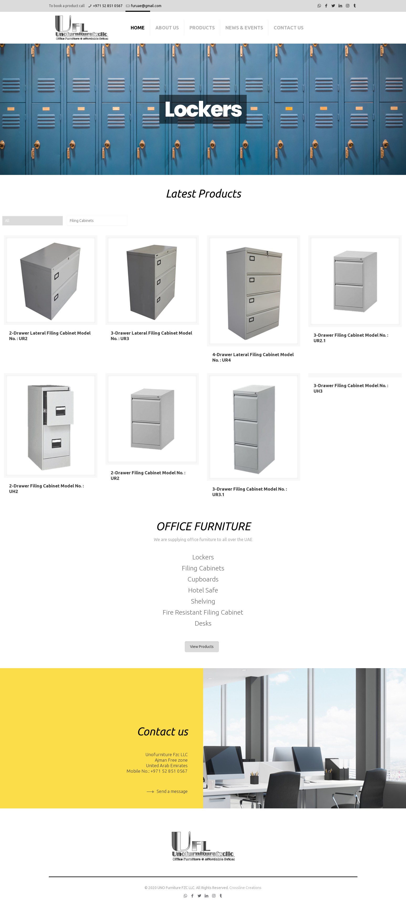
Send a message (167, 791)
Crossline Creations (245, 888)
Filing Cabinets (82, 221)
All (7, 221)
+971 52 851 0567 (108, 6)
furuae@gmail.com (146, 6)
